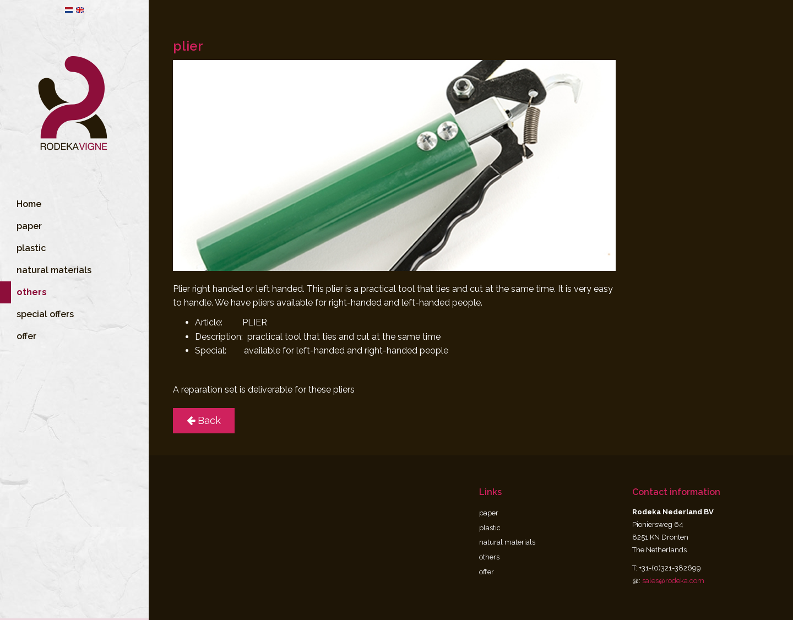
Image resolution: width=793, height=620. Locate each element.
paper (29, 240)
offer (26, 350)
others (489, 557)
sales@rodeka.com (673, 581)
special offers (45, 328)
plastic (31, 262)
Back (204, 420)
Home (29, 218)
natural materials (54, 284)
